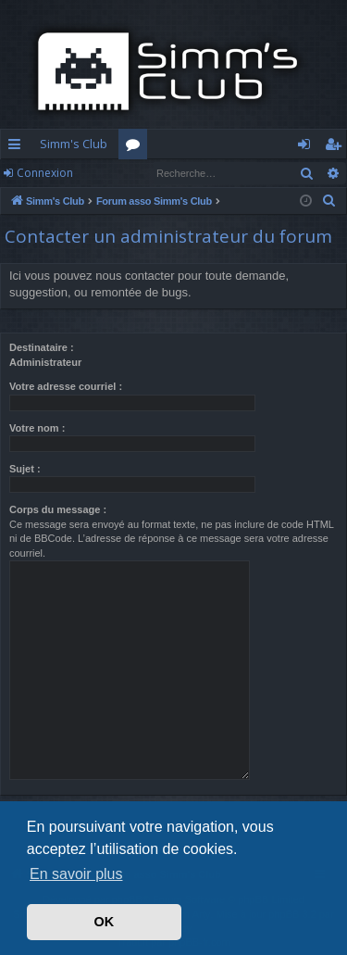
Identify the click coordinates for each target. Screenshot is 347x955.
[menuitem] (329, 201)
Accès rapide (18, 147)
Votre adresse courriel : (65, 386)
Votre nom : (37, 428)
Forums (136, 147)
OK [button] (104, 921)
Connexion (45, 173)
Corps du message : (57, 509)
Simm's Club (73, 143)
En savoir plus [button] (76, 874)
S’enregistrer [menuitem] (336, 147)
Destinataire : (41, 347)
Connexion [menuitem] (307, 147)
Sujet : (25, 468)
